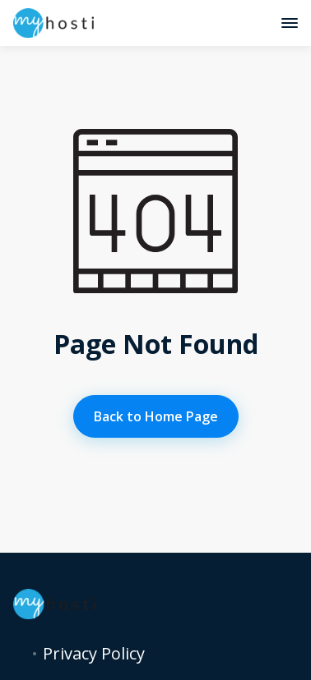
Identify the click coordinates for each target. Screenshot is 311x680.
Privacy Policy (94, 654)
